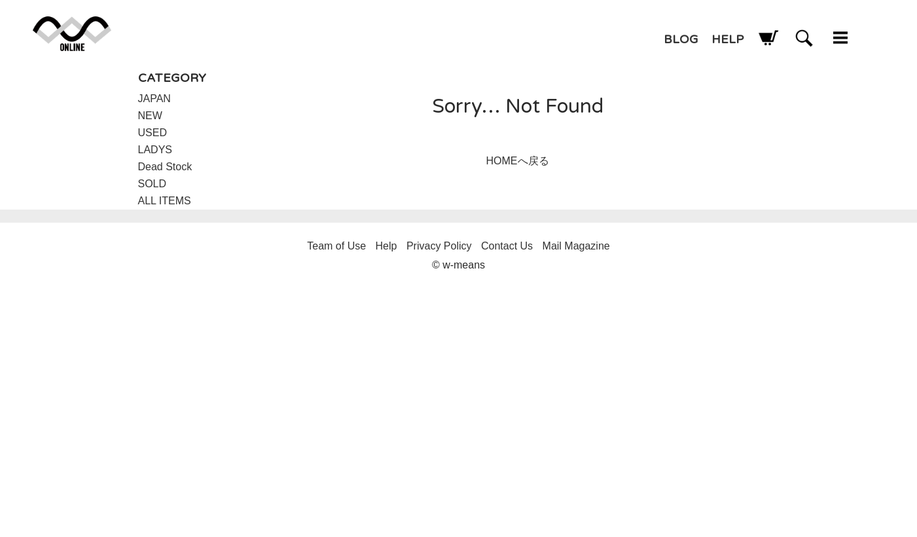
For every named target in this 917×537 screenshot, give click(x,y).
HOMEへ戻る (517, 160)
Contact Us (507, 245)
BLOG (681, 39)
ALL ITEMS (164, 200)
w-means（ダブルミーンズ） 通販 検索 (804, 37)
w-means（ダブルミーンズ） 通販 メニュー (840, 37)
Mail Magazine (576, 245)
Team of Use (336, 245)
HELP (727, 39)
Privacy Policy (439, 245)
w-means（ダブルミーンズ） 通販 (72, 33)
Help (386, 245)
